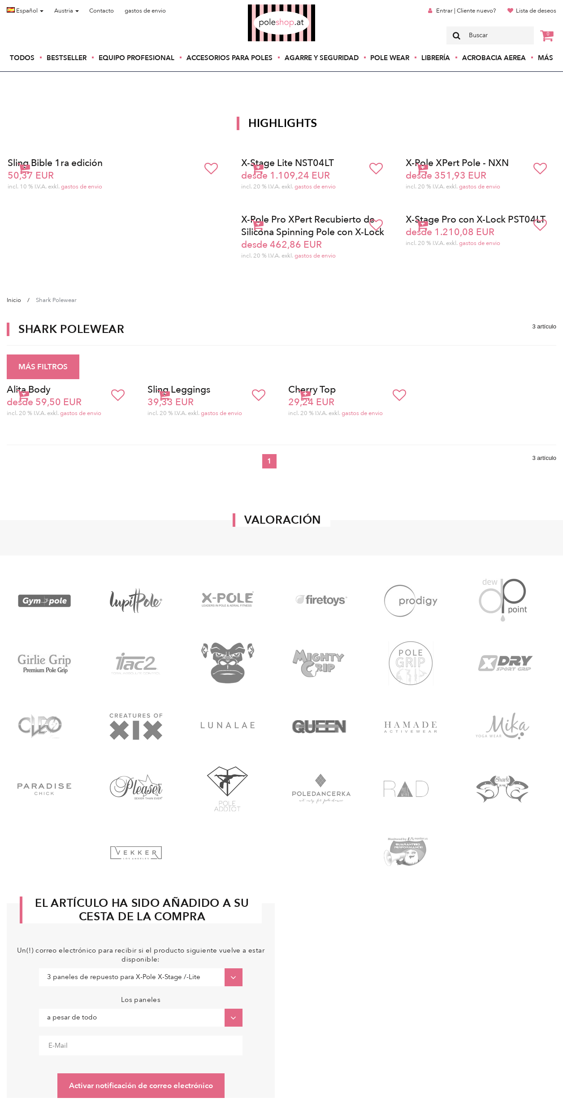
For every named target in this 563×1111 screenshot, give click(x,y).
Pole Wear (389, 57)
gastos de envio (145, 11)
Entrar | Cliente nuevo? (466, 11)
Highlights (282, 123)
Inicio (14, 300)
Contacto (101, 11)
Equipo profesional (136, 57)
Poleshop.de (260, 7)
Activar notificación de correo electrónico (141, 1085)
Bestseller (67, 57)
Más (545, 57)
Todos (22, 57)
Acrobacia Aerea (494, 57)
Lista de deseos (536, 11)
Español (25, 11)
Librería (435, 57)
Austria (66, 11)
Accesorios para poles (229, 57)
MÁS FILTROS (43, 367)
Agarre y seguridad (322, 57)
